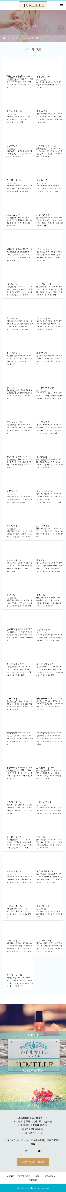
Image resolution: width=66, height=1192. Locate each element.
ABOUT (10, 1176)
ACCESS (33, 1180)
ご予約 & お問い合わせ (33, 1161)
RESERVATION (24, 1176)
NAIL (38, 1176)
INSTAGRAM (49, 1176)
